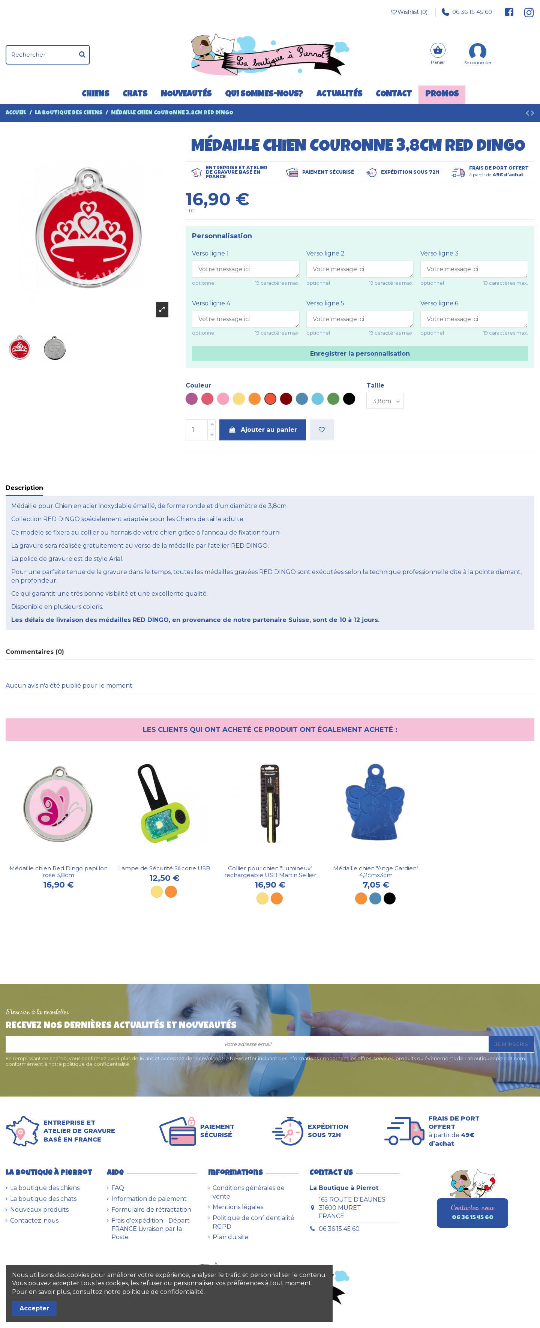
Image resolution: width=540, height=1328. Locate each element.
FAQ (117, 1187)
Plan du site (230, 1237)
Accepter (34, 1308)
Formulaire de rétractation (151, 1209)
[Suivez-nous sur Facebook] (509, 12)
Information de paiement (149, 1198)
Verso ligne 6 (439, 303)
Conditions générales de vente (249, 1192)
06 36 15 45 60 (467, 12)
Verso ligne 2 (325, 253)
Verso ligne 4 (211, 303)
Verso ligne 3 (439, 253)
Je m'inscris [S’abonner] (511, 1044)
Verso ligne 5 (325, 303)
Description (24, 487)
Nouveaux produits (39, 1209)
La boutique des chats (43, 1198)
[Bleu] (375, 898)
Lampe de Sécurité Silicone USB (164, 868)
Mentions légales (238, 1207)
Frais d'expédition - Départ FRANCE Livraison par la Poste (150, 1229)
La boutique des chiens (45, 1187)
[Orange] (171, 892)
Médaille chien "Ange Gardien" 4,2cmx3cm (375, 872)
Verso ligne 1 (210, 253)
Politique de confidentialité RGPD (253, 1222)
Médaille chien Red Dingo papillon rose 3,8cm (58, 872)
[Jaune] (157, 892)
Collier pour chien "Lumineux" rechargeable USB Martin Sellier (270, 872)
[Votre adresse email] (247, 1044)
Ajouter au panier (262, 429)
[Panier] (438, 54)
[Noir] (390, 898)
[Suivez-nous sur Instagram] (526, 12)
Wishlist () (409, 12)
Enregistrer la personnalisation (360, 353)
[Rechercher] (82, 55)
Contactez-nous (34, 1220)
